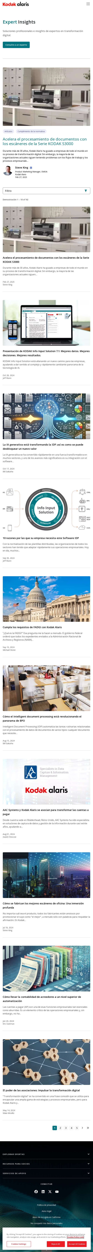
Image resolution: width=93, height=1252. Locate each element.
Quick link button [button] (46, 1250)
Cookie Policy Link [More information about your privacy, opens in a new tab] (75, 1237)
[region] (46, 1238)
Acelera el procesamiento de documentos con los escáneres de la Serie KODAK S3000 (45, 141)
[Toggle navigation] (88, 4)
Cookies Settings (18, 1244)
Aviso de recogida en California (46, 1217)
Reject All (55, 1244)
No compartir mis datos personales (46, 1223)
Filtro (46, 190)
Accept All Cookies (77, 1244)
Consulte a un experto (16, 44)
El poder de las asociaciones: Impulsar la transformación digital (41, 1090)
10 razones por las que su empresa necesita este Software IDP (41, 538)
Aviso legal (46, 1211)
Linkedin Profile (30, 167)
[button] (46, 1154)
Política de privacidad (46, 1205)
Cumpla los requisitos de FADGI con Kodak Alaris (32, 627)
